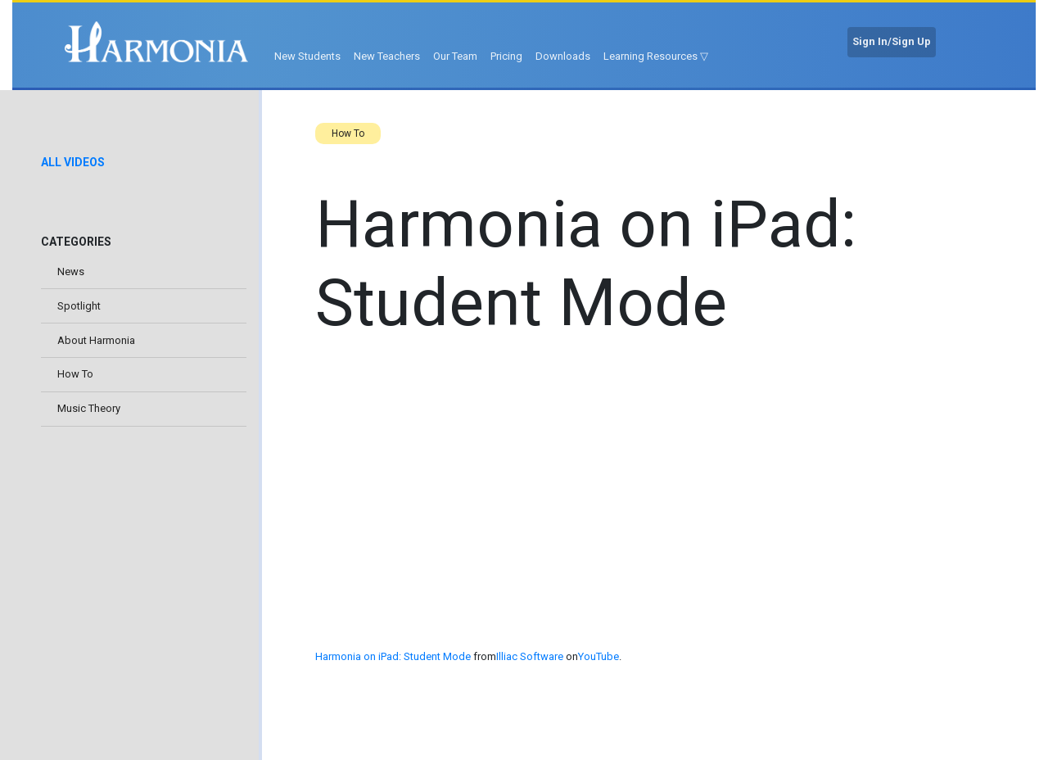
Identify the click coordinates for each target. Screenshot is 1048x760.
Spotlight (79, 306)
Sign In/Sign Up (891, 41)
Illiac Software (529, 656)
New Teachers (387, 56)
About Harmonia (96, 340)
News (70, 271)
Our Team (455, 56)
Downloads (562, 56)
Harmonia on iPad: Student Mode (393, 656)
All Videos (73, 162)
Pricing (506, 56)
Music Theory (88, 408)
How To (75, 374)
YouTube (598, 656)
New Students (307, 56)
